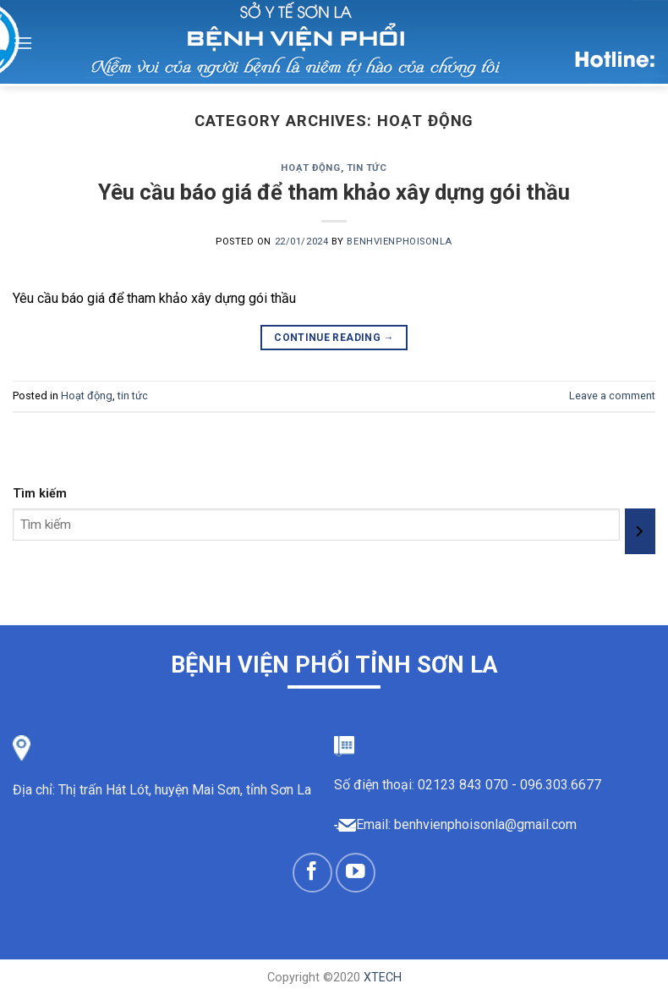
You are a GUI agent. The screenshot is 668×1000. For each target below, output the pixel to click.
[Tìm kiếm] (640, 531)
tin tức (367, 167)
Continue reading (334, 338)
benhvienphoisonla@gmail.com (485, 824)
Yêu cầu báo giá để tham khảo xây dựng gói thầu (334, 192)
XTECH (383, 977)
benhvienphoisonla (399, 241)
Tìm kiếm (40, 493)
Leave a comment (612, 395)
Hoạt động (310, 167)
